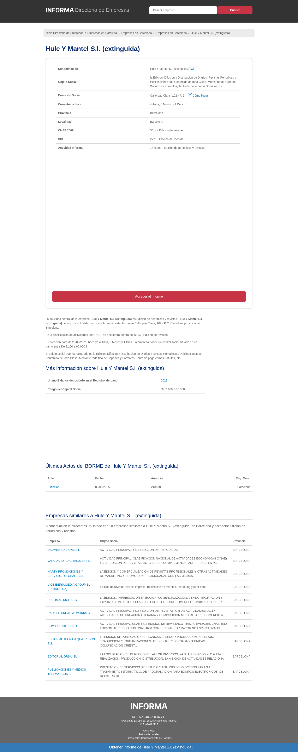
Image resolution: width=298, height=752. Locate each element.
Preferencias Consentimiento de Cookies (148, 738)
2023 (164, 380)
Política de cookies (149, 734)
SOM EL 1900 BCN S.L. (63, 626)
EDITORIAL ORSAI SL (62, 656)
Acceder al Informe (149, 296)
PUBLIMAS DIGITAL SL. (63, 600)
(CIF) (193, 68)
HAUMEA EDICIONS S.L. (64, 549)
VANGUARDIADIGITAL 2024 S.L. (69, 560)
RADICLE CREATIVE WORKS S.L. (70, 613)
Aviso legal (149, 730)
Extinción (53, 487)
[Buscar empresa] (183, 10)
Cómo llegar (198, 95)
